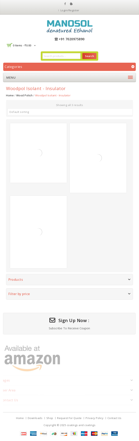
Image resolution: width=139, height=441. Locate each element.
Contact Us (114, 418)
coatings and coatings (81, 425)
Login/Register (69, 10)
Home (10, 95)
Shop (49, 418)
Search (89, 56)
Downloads (35, 418)
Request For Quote (69, 418)
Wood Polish (24, 95)
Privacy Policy (94, 418)
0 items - (22, 45)
